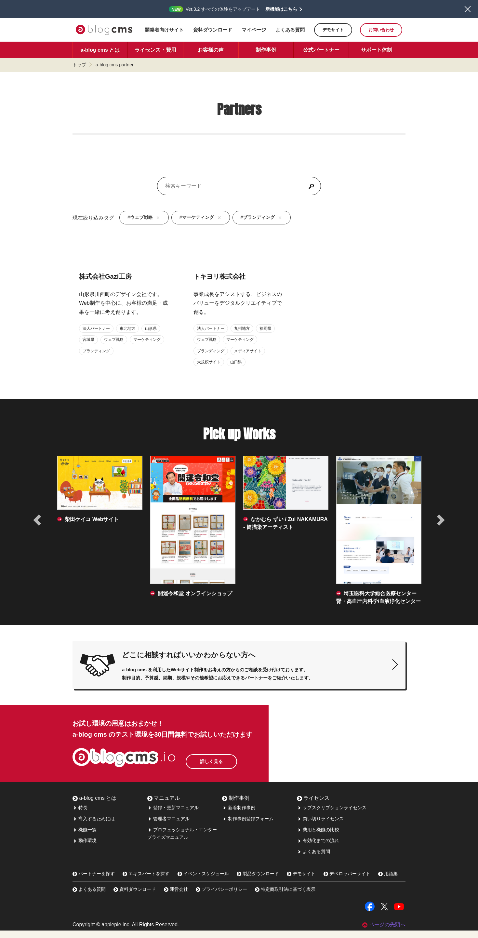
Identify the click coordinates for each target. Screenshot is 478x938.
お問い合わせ (381, 29)
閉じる (467, 9)
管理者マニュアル (168, 825)
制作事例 (266, 50)
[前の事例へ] (38, 520)
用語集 (388, 880)
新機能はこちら (281, 9)
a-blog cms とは (100, 50)
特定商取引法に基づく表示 (285, 896)
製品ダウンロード (258, 880)
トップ (79, 64)
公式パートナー (321, 50)
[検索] (311, 186)
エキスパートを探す (146, 880)
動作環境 (85, 848)
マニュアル (163, 805)
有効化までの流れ (318, 848)
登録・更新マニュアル (173, 814)
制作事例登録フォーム (247, 825)
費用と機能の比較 (318, 836)
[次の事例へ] (440, 520)
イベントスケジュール (203, 880)
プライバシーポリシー (221, 896)
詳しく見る (225, 766)
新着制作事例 (238, 814)
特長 (80, 814)
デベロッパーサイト (347, 880)
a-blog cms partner (115, 64)
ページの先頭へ (383, 932)
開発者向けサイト (164, 30)
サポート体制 (376, 50)
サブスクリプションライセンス (331, 814)
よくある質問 (290, 30)
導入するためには (94, 825)
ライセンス (313, 805)
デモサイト (333, 29)
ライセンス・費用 (155, 50)
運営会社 (176, 896)
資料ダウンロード (212, 30)
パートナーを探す (94, 880)
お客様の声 (211, 50)
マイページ (254, 30)
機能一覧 (85, 836)
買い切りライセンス (320, 825)
